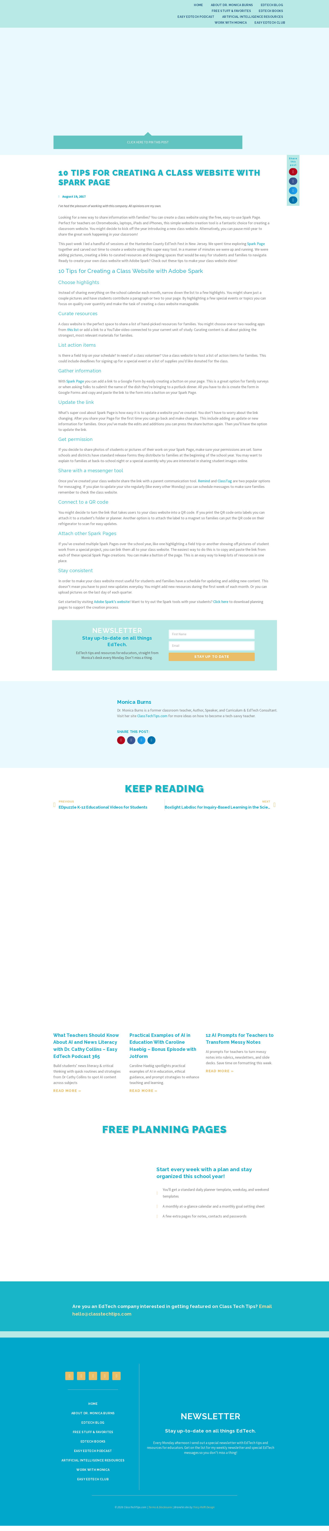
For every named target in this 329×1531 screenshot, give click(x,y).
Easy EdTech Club (270, 22)
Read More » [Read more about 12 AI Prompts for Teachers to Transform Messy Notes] (220, 1071)
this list (73, 329)
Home (198, 5)
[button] (293, 171)
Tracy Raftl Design (203, 1512)
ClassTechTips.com (152, 715)
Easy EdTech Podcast (196, 16)
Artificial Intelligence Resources (252, 16)
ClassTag (225, 480)
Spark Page (256, 243)
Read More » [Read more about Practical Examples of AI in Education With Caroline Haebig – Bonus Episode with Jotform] (143, 1091)
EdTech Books (271, 11)
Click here (220, 601)
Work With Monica (231, 22)
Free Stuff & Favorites (231, 11)
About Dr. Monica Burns (232, 5)
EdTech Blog (272, 5)
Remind (204, 480)
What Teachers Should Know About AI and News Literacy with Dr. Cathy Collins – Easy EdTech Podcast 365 (85, 1049)
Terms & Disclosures (160, 1512)
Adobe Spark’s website (111, 601)
